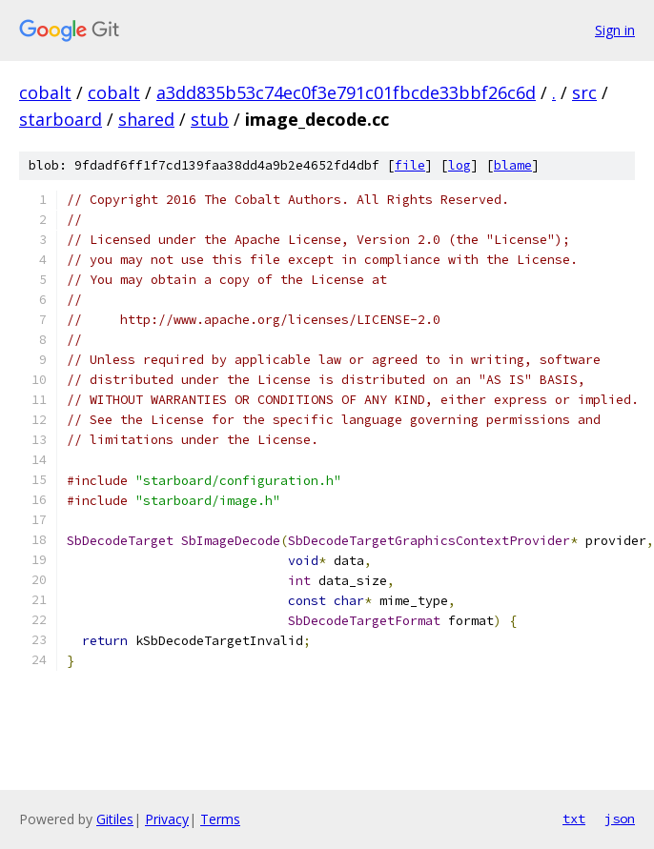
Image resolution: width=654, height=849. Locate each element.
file (410, 165)
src (584, 92)
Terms (220, 819)
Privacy (167, 819)
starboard (60, 119)
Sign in (615, 30)
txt (573, 818)
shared (146, 119)
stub (210, 119)
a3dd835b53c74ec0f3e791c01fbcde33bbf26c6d (346, 92)
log (459, 165)
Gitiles (114, 819)
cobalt (45, 92)
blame (513, 165)
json (619, 818)
